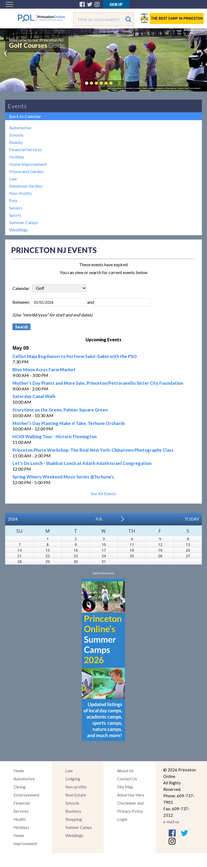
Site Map (125, 786)
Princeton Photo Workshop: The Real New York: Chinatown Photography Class (93, 450)
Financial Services (25, 149)
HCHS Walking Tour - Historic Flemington (54, 436)
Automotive (20, 127)
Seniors (16, 207)
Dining (19, 786)
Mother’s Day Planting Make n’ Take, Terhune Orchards (68, 423)
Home (18, 770)
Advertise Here (130, 794)
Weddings (18, 229)
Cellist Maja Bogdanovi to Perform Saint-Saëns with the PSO (74, 356)
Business (73, 811)
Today (191, 518)
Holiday (16, 156)
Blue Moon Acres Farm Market (44, 369)
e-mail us (171, 821)
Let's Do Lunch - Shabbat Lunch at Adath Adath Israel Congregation (81, 463)
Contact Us (127, 778)
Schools (16, 134)
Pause (119, 83)
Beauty (15, 142)
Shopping (73, 819)
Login (122, 819)
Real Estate (75, 794)
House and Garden (26, 171)
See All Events (103, 493)
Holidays (21, 827)
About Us (125, 770)
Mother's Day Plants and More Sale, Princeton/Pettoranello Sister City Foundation (97, 383)
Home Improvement (28, 164)
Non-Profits (20, 193)
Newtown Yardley (25, 185)
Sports (15, 215)
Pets (13, 200)
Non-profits (76, 786)
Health (19, 819)
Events (17, 106)
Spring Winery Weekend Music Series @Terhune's (63, 476)
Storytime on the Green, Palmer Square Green (60, 409)
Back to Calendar (25, 116)
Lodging (72, 778)
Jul (99, 518)
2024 (13, 518)
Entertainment (26, 794)
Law (13, 178)
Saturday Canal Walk (33, 396)
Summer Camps (23, 222)
